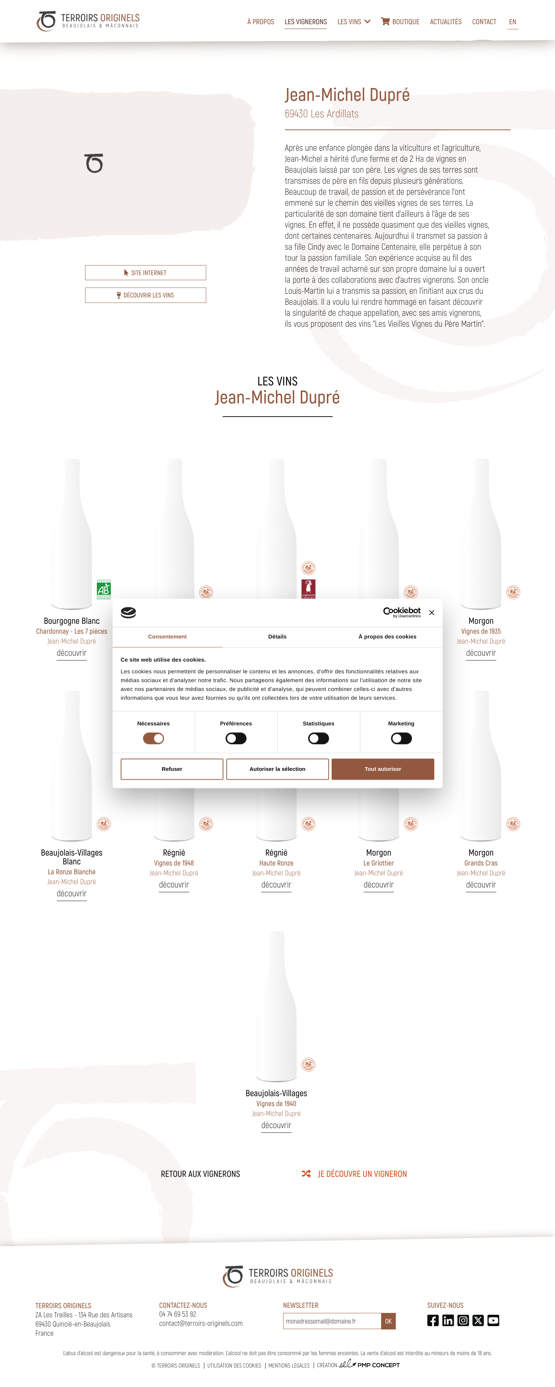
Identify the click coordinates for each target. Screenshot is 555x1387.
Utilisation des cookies (234, 1365)
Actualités (445, 21)
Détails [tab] (278, 637)
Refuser (172, 769)
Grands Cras (481, 862)
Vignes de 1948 (174, 862)
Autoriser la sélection (277, 769)
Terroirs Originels (178, 1365)
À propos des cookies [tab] (388, 637)
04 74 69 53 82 (177, 1313)
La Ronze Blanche (72, 866)
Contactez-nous (183, 1304)
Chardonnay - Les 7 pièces (71, 630)
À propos (260, 21)
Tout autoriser (383, 769)
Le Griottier (378, 862)
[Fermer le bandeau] (431, 612)
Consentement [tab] (167, 637)
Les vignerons (306, 21)
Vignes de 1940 (276, 1102)
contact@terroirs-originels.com (201, 1322)
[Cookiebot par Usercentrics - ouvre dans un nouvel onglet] (389, 612)
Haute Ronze (276, 862)
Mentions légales (289, 1365)
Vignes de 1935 (481, 630)
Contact (484, 21)
